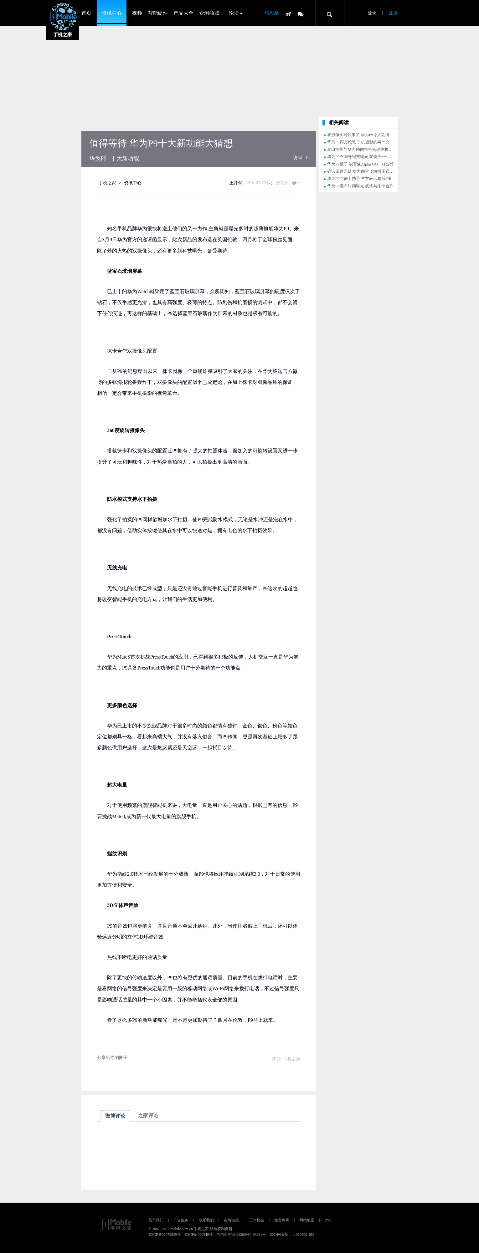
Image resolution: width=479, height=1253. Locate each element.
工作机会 (256, 1220)
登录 (372, 13)
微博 (288, 13)
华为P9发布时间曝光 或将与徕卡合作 (360, 186)
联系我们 (206, 1220)
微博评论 (115, 1115)
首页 (86, 13)
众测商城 (209, 13)
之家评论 (148, 1115)
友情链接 (231, 1220)
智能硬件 (158, 13)
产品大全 (183, 13)
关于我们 (155, 1220)
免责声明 (281, 1220)
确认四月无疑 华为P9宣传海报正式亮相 (362, 171)
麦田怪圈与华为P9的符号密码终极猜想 (362, 149)
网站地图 (306, 1220)
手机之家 (107, 183)
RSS (328, 1220)
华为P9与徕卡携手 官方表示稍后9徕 (359, 178)
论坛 (234, 13)
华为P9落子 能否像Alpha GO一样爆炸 (360, 164)
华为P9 (97, 158)
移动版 (272, 13)
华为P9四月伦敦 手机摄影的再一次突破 (362, 142)
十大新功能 (125, 158)
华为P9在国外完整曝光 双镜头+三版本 (361, 156)
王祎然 (236, 183)
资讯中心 (112, 13)
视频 (137, 13)
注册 (393, 13)
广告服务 (180, 1220)
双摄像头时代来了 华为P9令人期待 (358, 134)
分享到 (282, 183)
